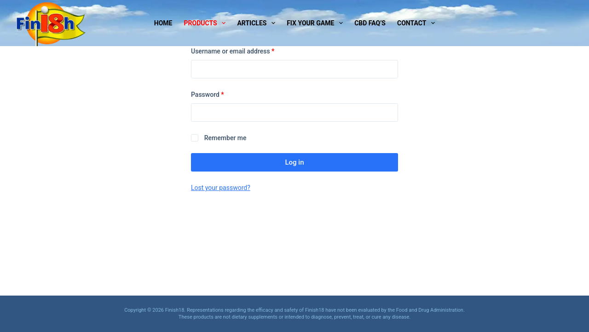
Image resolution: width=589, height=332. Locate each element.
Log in (294, 162)
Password (220, 93)
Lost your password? (220, 187)
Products (207, 23)
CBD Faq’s (370, 23)
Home (163, 23)
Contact (418, 23)
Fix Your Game (316, 23)
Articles (258, 23)
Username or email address (245, 50)
